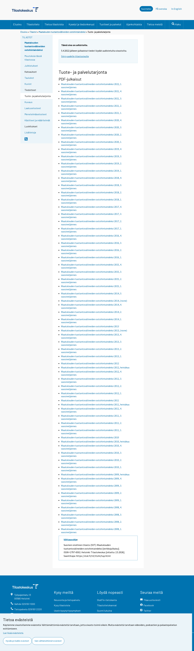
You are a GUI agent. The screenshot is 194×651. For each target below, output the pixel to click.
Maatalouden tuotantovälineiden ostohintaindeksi (62, 32)
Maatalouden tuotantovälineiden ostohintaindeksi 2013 (90, 326)
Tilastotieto (33, 24)
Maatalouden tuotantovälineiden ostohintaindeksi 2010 (90, 437)
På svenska (161, 8)
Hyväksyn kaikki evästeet (17, 640)
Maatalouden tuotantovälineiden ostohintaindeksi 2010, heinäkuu (95, 441)
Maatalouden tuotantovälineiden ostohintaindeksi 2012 (90, 363)
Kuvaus (28, 102)
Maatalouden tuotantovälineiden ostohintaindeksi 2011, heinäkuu (95, 404)
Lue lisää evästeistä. (13, 632)
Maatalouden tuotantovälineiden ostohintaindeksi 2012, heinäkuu (95, 367)
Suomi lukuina (104, 610)
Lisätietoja (30, 132)
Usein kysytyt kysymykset (67, 610)
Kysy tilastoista (62, 605)
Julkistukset (31, 65)
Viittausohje (70, 539)
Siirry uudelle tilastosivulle (75, 56)
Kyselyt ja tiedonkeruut (81, 24)
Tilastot (33, 32)
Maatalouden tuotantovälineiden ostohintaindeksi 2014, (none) (94, 300)
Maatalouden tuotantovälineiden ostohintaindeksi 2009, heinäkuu (95, 474)
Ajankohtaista (134, 24)
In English (176, 8)
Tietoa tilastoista (54, 24)
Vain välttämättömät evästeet (48, 640)
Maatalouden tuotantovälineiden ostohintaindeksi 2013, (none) (94, 330)
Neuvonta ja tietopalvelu (67, 600)
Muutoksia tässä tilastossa (33, 57)
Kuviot (28, 83)
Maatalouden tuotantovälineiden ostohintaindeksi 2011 (90, 400)
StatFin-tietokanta (107, 600)
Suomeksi (146, 8)
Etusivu (17, 24)
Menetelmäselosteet (36, 114)
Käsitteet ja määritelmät (37, 120)
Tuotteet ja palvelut (110, 24)
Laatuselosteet (33, 108)
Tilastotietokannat (107, 605)
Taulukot (29, 77)
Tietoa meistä (154, 24)
